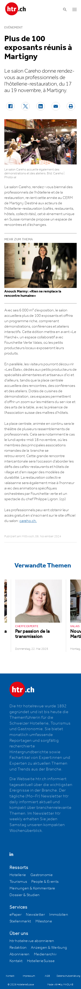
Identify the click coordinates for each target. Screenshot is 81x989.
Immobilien (58, 915)
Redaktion (18, 948)
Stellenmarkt (20, 921)
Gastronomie (41, 875)
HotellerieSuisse (41, 961)
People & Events (45, 882)
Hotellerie (18, 875)
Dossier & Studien (25, 895)
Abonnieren (20, 954)
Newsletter (35, 915)
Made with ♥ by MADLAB (60, 985)
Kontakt (16, 961)
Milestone (43, 921)
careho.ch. (28, 521)
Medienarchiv (45, 954)
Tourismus (18, 882)
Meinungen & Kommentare (32, 888)
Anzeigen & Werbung (49, 948)
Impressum (29, 976)
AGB (47, 976)
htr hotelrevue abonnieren (32, 941)
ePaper (16, 915)
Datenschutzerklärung (68, 976)
